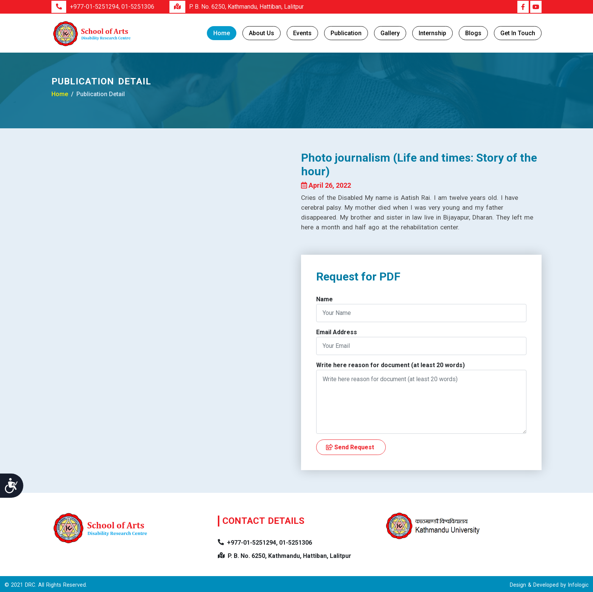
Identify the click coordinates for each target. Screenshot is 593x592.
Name (324, 299)
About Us (261, 33)
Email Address (336, 332)
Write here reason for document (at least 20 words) (390, 365)
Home (221, 33)
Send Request (350, 447)
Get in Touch (517, 33)
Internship (432, 33)
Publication (346, 33)
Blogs (473, 33)
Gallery (390, 33)
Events (302, 33)
